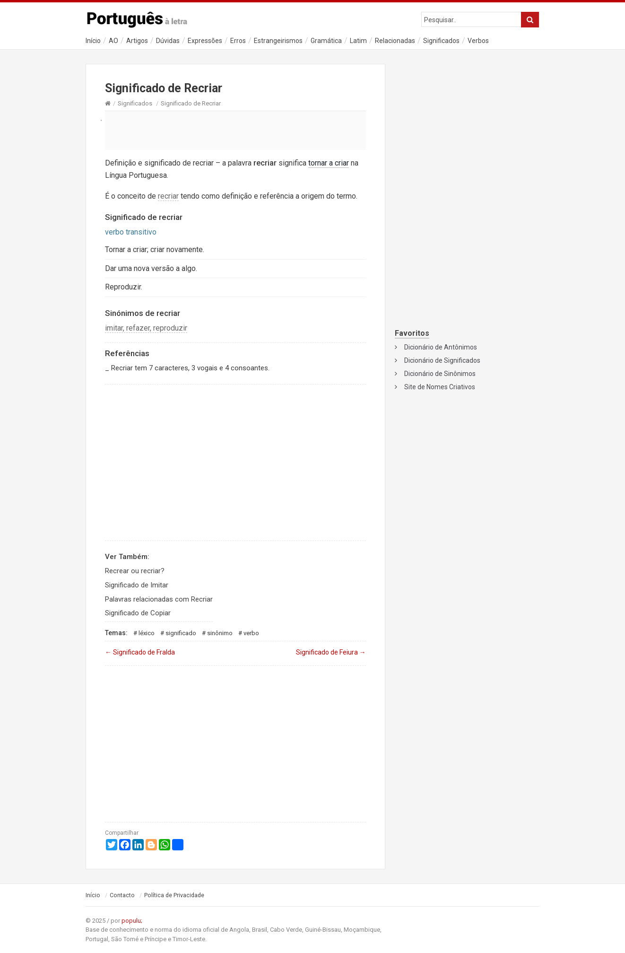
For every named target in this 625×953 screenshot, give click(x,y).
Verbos (478, 40)
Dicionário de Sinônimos (440, 373)
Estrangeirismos (278, 40)
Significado (180, 633)
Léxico (147, 633)
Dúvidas (168, 40)
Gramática (326, 40)
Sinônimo (220, 633)
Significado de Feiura (331, 652)
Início (93, 40)
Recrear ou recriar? (135, 571)
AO (113, 40)
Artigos (137, 40)
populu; (132, 920)
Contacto (122, 895)
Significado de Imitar (136, 585)
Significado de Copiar (138, 613)
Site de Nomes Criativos (439, 387)
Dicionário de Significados (442, 360)
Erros (238, 40)
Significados (441, 40)
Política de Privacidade (174, 895)
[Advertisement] (235, 130)
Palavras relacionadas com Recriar (159, 599)
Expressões (205, 40)
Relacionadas (395, 40)
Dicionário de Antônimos (440, 347)
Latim (358, 40)
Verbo (251, 633)
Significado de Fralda (140, 652)
